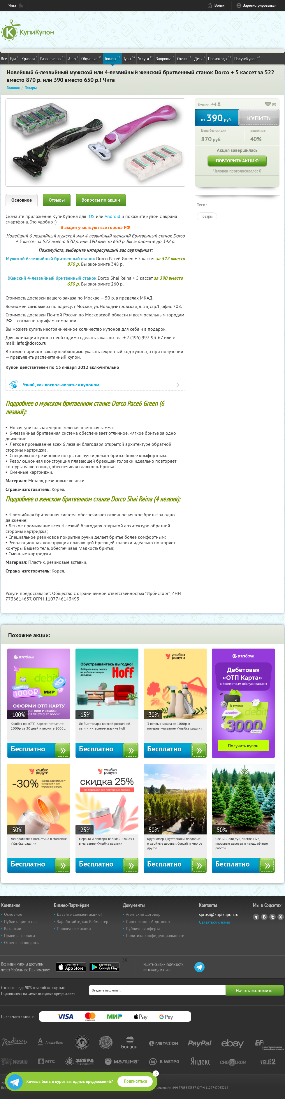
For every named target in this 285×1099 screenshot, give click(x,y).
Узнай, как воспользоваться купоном (61, 385)
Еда (14, 58)
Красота (29, 58)
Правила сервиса (19, 935)
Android (113, 216)
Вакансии (12, 928)
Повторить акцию (237, 161)
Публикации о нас (20, 921)
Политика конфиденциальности (155, 935)
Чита (12, 5)
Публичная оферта (143, 928)
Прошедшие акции (74, 928)
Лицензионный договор (148, 921)
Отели (184, 58)
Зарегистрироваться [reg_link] (260, 5)
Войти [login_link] (219, 5)
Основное (21, 200)
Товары (112, 58)
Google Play (104, 967)
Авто (73, 58)
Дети (199, 58)
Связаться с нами (214, 922)
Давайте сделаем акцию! (79, 914)
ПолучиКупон (247, 58)
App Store (71, 967)
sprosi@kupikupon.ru (218, 914)
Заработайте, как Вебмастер (82, 921)
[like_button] (268, 105)
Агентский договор (143, 914)
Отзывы (57, 200)
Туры (129, 58)
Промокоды (219, 58)
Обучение (91, 58)
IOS (91, 216)
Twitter (272, 917)
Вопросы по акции (101, 200)
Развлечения (52, 58)
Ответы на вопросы (21, 942)
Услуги (145, 58)
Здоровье (165, 58)
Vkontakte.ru (264, 917)
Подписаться (135, 1081)
